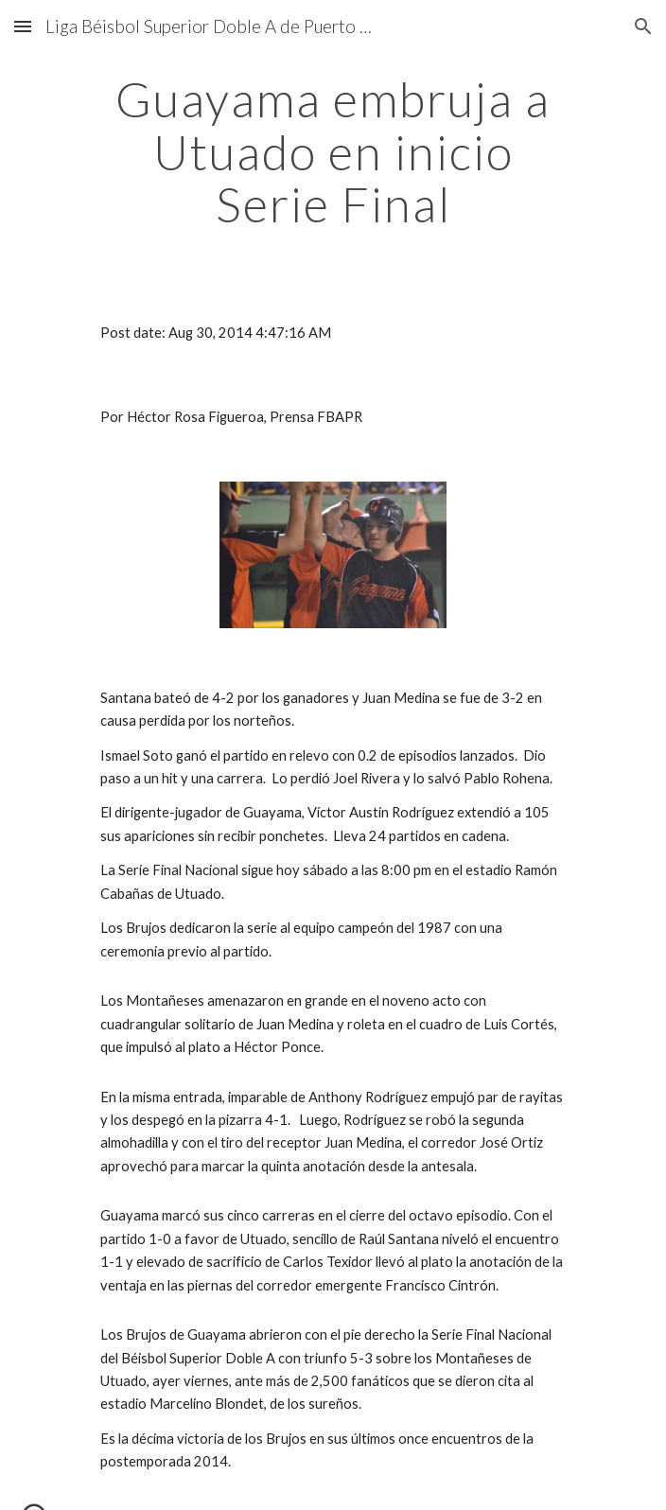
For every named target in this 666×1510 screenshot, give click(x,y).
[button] (22, 26)
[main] (332, 151)
